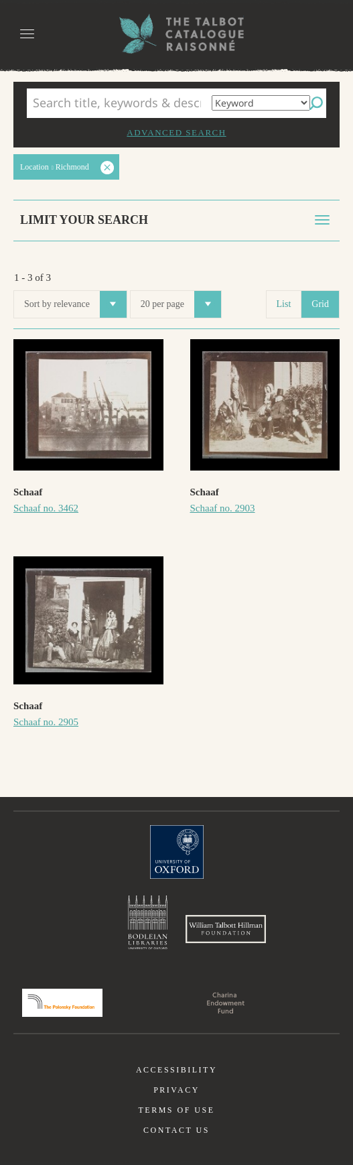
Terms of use (176, 1110)
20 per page (181, 304)
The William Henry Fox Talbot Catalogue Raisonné (177, 33)
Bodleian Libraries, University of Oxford (147, 922)
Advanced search (176, 132)
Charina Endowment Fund (226, 1002)
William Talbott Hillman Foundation (226, 929)
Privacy (176, 1090)
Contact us (176, 1130)
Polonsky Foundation (62, 1002)
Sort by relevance (75, 304)
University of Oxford (177, 852)
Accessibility (176, 1070)
